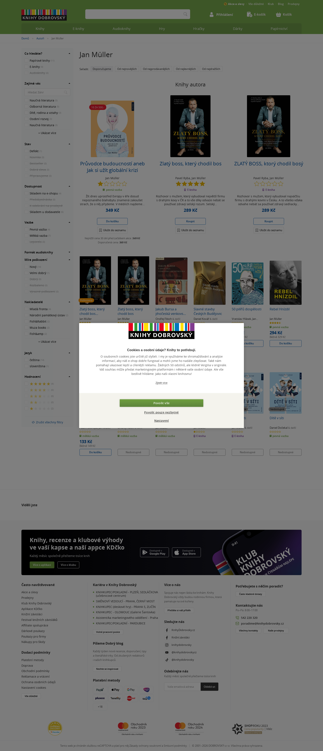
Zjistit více (161, 382)
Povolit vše (161, 403)
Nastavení (161, 420)
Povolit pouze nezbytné (161, 412)
